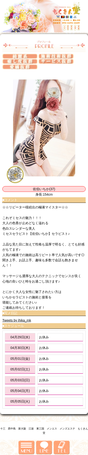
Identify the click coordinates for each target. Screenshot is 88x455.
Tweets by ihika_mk (16, 320)
